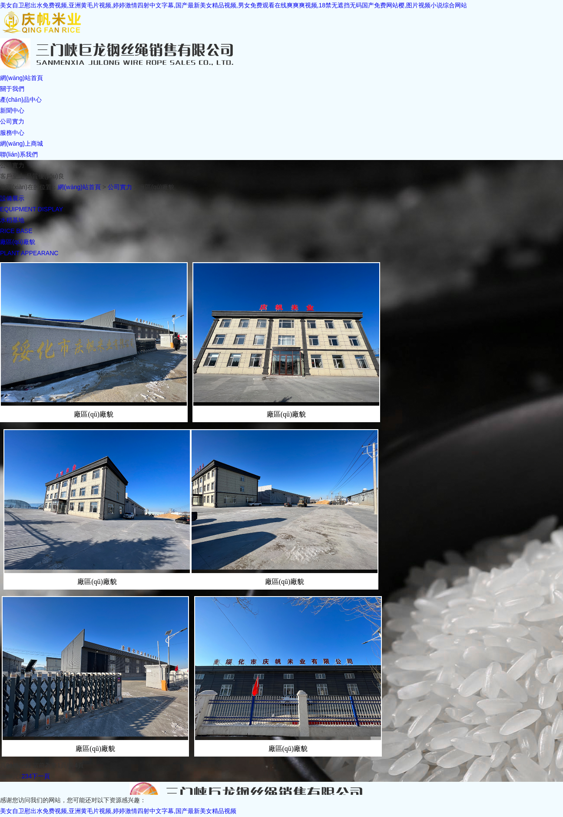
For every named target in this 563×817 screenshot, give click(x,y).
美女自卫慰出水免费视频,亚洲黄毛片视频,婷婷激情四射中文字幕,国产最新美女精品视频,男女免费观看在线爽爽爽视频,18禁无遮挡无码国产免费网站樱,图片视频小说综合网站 (233, 5)
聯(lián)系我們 (19, 154)
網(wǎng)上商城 (21, 143)
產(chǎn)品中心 (21, 99)
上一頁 (9, 776)
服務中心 (12, 132)
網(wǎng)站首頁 (21, 77)
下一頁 (41, 776)
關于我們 (12, 88)
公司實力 (12, 121)
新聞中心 (12, 110)
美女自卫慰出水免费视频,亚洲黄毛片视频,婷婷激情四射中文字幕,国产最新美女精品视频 (118, 810)
